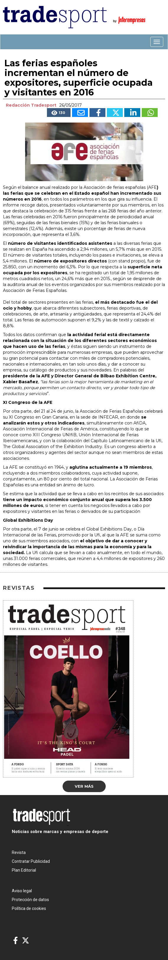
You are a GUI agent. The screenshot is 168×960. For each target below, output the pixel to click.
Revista (19, 852)
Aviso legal (22, 890)
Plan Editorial (24, 870)
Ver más (84, 786)
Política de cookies (29, 908)
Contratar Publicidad (31, 861)
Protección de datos (30, 899)
